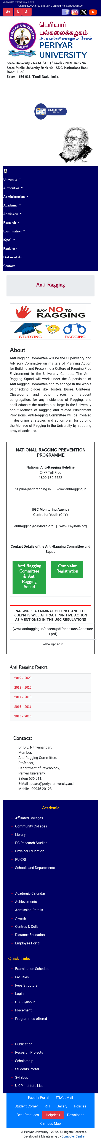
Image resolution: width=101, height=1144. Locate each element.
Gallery (62, 1106)
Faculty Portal (38, 1098)
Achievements (26, 902)
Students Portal (27, 1069)
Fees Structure (26, 985)
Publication (23, 1044)
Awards (21, 918)
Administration (14, 197)
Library (20, 835)
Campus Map (50, 1124)
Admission (11, 214)
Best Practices (28, 1115)
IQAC (7, 240)
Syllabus (21, 1077)
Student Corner (26, 1106)
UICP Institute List (29, 1086)
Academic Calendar (30, 893)
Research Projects (29, 1052)
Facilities (22, 977)
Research (10, 223)
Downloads (75, 1115)
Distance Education (30, 935)
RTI (47, 1106)
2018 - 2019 (22, 688)
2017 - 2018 (22, 697)
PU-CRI (20, 860)
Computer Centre (73, 1136)
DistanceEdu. (12, 257)
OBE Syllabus (25, 1002)
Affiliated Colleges (29, 818)
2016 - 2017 (22, 707)
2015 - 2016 (22, 716)
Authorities (11, 188)
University (10, 179)
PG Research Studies (31, 843)
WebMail (64, 1098)
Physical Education (29, 851)
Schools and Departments (35, 868)
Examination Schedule (32, 969)
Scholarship (24, 1061)
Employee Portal (27, 943)
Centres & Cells (26, 927)
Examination (12, 231)
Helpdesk (53, 1115)
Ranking (9, 249)
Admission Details (29, 910)
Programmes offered (31, 1019)
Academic (10, 205)
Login (19, 994)
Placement (23, 1010)
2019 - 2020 (22, 678)
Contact (9, 266)
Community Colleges (31, 826)
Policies (80, 1106)
